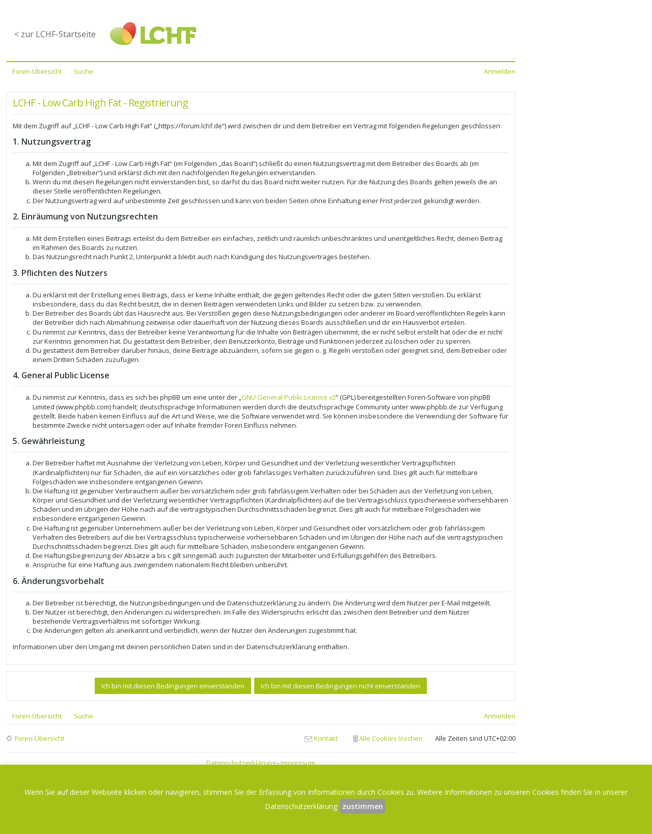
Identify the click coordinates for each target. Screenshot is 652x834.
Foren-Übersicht (39, 738)
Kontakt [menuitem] (326, 738)
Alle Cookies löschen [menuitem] (391, 738)
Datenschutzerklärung (241, 762)
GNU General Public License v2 (288, 397)
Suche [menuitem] (83, 71)
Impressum (298, 762)
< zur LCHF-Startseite (55, 34)
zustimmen (362, 806)
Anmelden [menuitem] (499, 71)
